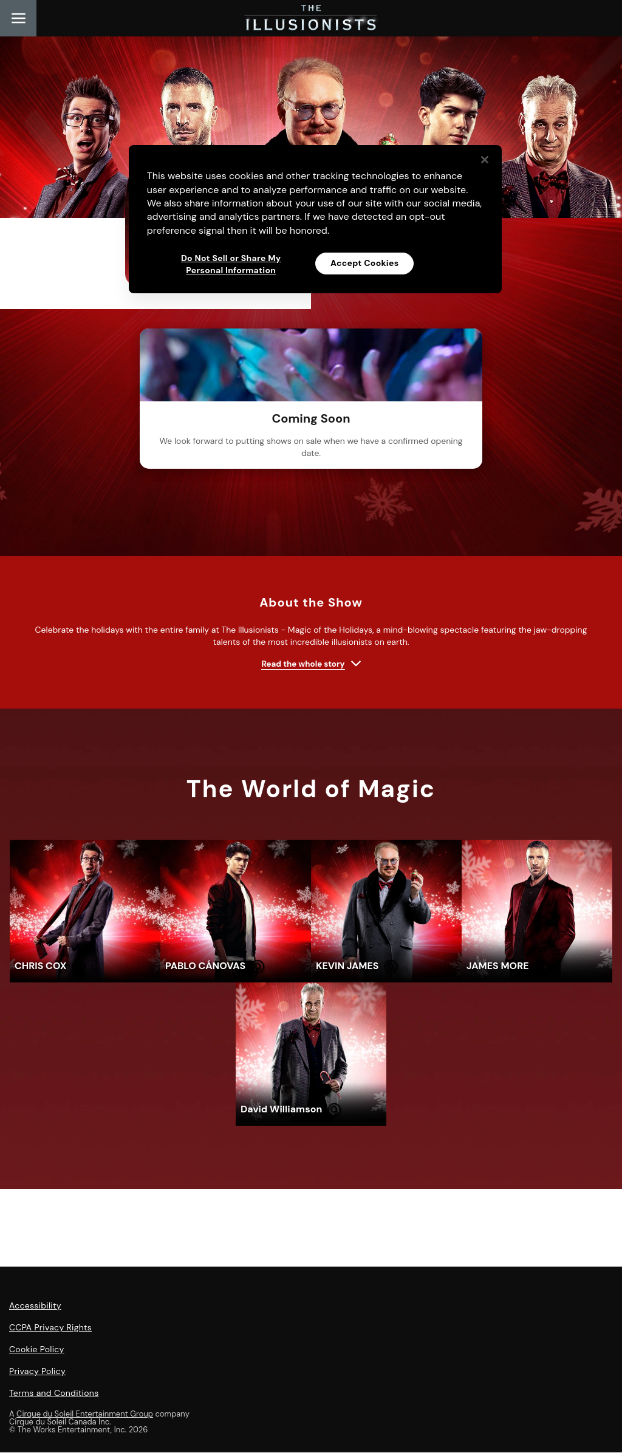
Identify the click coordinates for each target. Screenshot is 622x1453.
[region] (315, 219)
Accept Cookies (364, 262)
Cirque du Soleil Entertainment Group (84, 1414)
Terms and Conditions (53, 1393)
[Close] (484, 159)
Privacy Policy (37, 1371)
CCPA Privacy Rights (50, 1327)
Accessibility (35, 1306)
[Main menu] (18, 18)
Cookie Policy (36, 1349)
